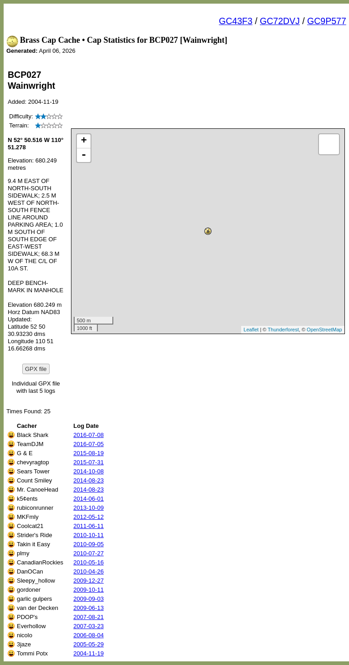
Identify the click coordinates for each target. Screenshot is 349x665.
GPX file (36, 368)
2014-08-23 (88, 480)
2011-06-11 (88, 526)
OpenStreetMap (324, 329)
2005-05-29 (88, 644)
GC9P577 (326, 21)
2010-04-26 (88, 571)
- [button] (84, 155)
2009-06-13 (88, 607)
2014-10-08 (88, 471)
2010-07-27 (88, 553)
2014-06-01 (88, 498)
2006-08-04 (88, 635)
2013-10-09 (88, 507)
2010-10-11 (88, 535)
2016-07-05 (88, 444)
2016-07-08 (88, 434)
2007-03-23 (88, 626)
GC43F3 (236, 21)
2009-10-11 (88, 589)
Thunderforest (283, 329)
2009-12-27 (88, 580)
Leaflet (250, 329)
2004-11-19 (88, 653)
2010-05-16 (88, 562)
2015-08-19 (88, 453)
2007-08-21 (88, 617)
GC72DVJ (280, 21)
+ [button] (84, 141)
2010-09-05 (88, 544)
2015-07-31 (88, 462)
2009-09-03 (88, 598)
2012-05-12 (88, 516)
